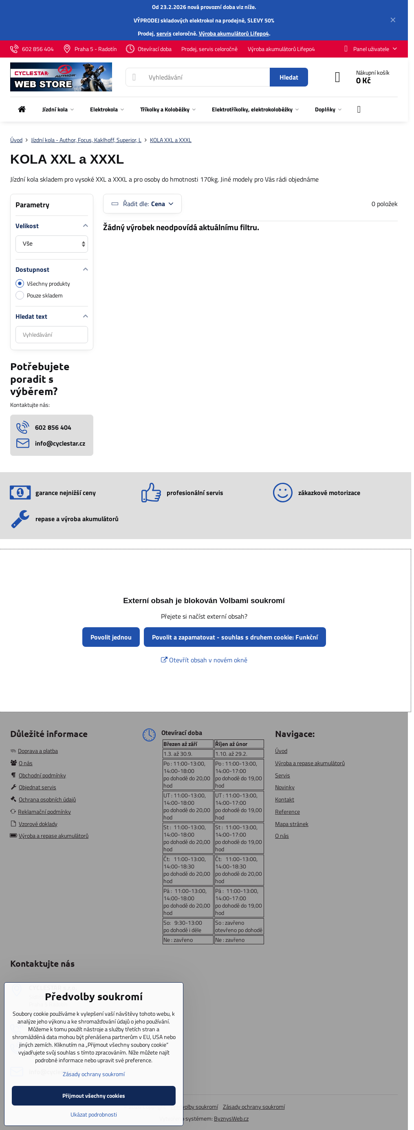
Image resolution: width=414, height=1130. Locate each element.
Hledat (289, 77)
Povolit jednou (111, 637)
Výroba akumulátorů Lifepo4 (234, 33)
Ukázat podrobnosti (93, 1114)
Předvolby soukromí (194, 1106)
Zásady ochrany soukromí (254, 1106)
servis (164, 33)
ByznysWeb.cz (231, 1118)
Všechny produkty (42, 283)
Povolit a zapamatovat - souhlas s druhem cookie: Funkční (235, 637)
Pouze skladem (39, 295)
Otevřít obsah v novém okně (204, 660)
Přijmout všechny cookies (93, 1095)
